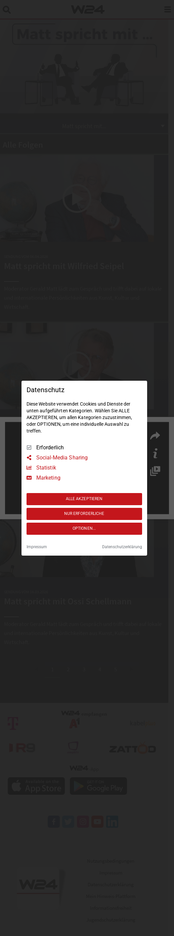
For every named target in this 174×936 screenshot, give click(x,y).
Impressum (37, 547)
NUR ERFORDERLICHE (84, 513)
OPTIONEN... (84, 528)
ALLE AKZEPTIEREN (84, 498)
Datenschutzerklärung (122, 547)
